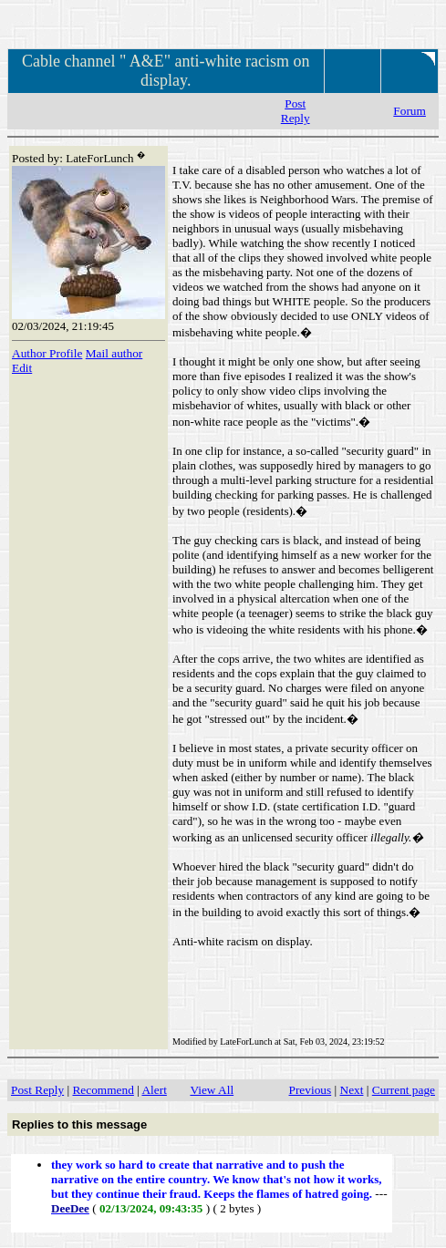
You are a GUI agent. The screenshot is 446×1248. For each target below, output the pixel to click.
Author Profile (47, 353)
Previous (310, 1090)
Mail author (114, 353)
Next (352, 1090)
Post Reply (295, 111)
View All (211, 1090)
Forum (409, 111)
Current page (403, 1090)
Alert (153, 1090)
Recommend (102, 1090)
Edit (22, 368)
